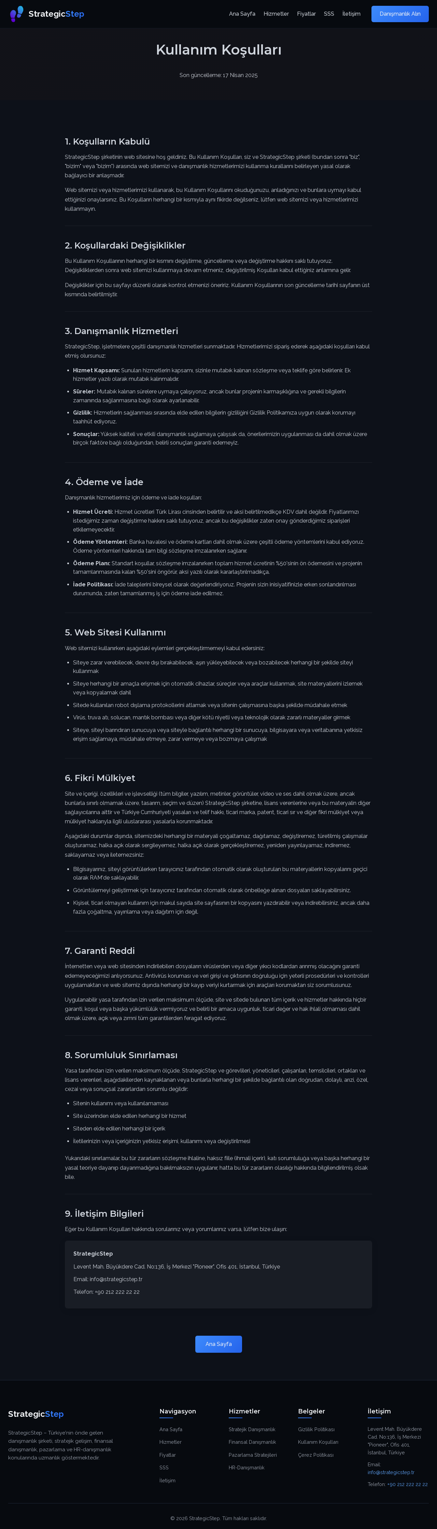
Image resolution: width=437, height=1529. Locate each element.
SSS (329, 14)
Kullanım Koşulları (318, 1442)
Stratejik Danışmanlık (252, 1429)
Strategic (46, 14)
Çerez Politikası (316, 1455)
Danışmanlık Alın (400, 14)
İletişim (351, 14)
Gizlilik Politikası (316, 1429)
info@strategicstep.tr (116, 1279)
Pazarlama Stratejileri (253, 1455)
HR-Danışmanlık (247, 1467)
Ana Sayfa (242, 14)
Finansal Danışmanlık (252, 1442)
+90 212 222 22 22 (117, 1292)
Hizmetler (276, 14)
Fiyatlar (306, 14)
